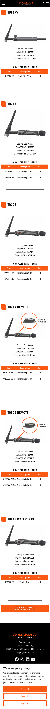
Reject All (25, 703)
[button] (3, 3)
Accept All (25, 689)
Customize (24, 696)
